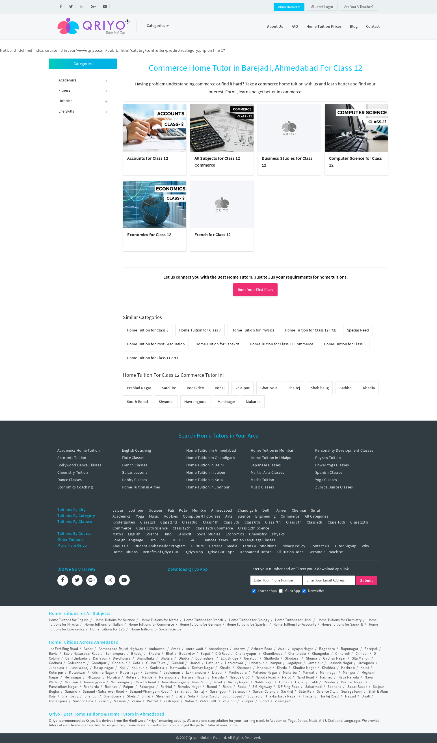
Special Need (358, 330)
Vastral (152, 701)
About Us (275, 26)
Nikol (218, 682)
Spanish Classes (328, 472)
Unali (366, 696)
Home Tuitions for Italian (104, 624)
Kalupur (137, 667)
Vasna (136, 701)
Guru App (289, 590)
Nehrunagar (120, 682)
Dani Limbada (76, 658)
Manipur (349, 672)
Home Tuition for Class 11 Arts (152, 357)
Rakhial (166, 686)
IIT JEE (178, 539)
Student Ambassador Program (159, 545)
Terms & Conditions (259, 545)
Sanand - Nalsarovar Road (103, 691)
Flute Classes (133, 457)
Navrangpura (195, 401)
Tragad (350, 696)
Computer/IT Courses (201, 516)
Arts (228, 516)
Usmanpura (58, 701)
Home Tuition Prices (323, 26)
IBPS (152, 539)
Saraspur (240, 691)
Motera (131, 677)
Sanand (71, 691)
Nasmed (326, 677)
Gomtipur (99, 662)
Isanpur (276, 662)
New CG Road (145, 682)
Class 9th (314, 522)
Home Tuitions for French (203, 619)
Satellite (169, 387)
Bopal (220, 387)
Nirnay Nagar (238, 682)
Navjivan (71, 682)
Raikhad (111, 686)
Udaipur (156, 510)
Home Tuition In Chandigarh (210, 457)
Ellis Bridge (229, 658)
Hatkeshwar (234, 662)
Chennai (299, 510)
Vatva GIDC (208, 701)
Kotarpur (56, 672)
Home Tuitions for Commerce (151, 624)
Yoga (140, 516)
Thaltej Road (329, 696)
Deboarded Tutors (255, 551)
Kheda (282, 667)
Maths (118, 534)
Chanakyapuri (246, 653)
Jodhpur (136, 510)
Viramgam (283, 701)
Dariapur (100, 658)
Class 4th (210, 522)
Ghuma (311, 658)
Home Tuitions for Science (114, 619)
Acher (88, 648)
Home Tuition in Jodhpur (208, 487)
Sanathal (181, 691)
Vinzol (264, 701)
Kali (123, 667)
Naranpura (167, 677)
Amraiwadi (194, 648)
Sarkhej (345, 387)
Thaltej (294, 387)
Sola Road (209, 696)
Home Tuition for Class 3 (147, 330)
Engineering (265, 516)
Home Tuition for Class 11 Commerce (281, 343)
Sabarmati (313, 686)
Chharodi (342, 653)
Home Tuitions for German (200, 624)
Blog (354, 26)
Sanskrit (184, 534)
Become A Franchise (325, 551)
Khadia (369, 387)
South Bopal (137, 401)
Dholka (184, 658)
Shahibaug (320, 387)
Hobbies (171, 516)
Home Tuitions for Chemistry (339, 619)
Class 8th (294, 522)
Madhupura (238, 672)
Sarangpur (218, 691)
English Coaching (136, 450)
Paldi (314, 682)
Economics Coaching (75, 487)
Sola (191, 696)
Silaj (179, 696)
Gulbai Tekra (156, 662)
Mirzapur (94, 677)
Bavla (53, 653)
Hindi (167, 534)
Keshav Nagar (203, 667)
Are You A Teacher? (359, 6)
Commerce (290, 516)
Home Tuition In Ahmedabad (211, 450)
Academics (122, 516)
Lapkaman (172, 672)
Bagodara (327, 648)
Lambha (151, 672)
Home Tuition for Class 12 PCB (310, 330)
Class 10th (336, 522)
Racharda (91, 686)
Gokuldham (77, 662)
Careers (215, 545)
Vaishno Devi (83, 701)
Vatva (189, 701)
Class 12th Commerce (214, 528)
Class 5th (231, 522)
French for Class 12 (212, 234)
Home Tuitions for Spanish (247, 624)
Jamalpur (315, 662)
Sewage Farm (351, 691)
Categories (158, 25)
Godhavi (55, 662)
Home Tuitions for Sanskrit (342, 624)
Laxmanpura (196, 672)
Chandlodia (297, 653)
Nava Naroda (348, 677)
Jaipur (118, 510)
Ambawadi (157, 648)
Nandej (147, 677)
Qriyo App (194, 551)
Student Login (322, 6)
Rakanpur (147, 686)
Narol (286, 677)
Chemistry (258, 534)
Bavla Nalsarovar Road (81, 653)
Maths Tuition (262, 479)
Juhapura (56, 667)
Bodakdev (195, 387)
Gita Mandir (361, 658)
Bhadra (154, 653)
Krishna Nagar (103, 672)
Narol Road (305, 677)
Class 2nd (168, 522)
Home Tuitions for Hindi (293, 619)
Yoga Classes (326, 479)
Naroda (218, 677)
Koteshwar (77, 672)
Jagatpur (294, 662)
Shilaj (146, 696)
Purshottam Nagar (63, 686)
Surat (315, 510)
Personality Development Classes (344, 450)
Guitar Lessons (134, 472)
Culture (197, 545)
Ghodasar (292, 658)
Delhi (266, 510)
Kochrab (348, 667)
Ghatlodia (268, 387)
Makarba (253, 401)
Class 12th (182, 528)
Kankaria (157, 667)
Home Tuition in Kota (204, 479)
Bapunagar (350, 648)
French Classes (134, 465)
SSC (164, 539)
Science (243, 516)
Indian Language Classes (254, 539)
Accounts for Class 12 (147, 158)
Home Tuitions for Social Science (156, 629)
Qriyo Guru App (221, 551)
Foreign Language (128, 539)
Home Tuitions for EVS (107, 629)
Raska (242, 686)
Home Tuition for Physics (253, 330)
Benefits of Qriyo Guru (162, 551)
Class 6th (252, 522)
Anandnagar (218, 648)
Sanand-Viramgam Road (149, 691)
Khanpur (264, 667)
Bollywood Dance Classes (79, 465)
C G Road (222, 653)
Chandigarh (247, 510)
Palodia (329, 682)
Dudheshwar (205, 658)
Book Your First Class (255, 289)
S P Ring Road (288, 686)
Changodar (321, 653)
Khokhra (329, 667)
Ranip (227, 686)
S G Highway (262, 686)
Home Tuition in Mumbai (272, 450)
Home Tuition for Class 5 (344, 343)
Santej (199, 691)
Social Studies (208, 534)
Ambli (175, 648)
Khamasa (244, 667)
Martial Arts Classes (267, 472)
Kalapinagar (104, 667)
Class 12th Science (253, 528)
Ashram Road (261, 648)
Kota (183, 510)
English (134, 534)
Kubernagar (129, 672)
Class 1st (147, 522)
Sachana (334, 686)
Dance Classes (69, 479)
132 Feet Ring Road (63, 648)
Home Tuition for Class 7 (200, 330)
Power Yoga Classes (332, 465)
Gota (136, 662)
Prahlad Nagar (139, 387)
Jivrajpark (366, 662)
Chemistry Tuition (72, 472)
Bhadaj (136, 653)
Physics (278, 534)
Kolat (364, 667)
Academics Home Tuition (78, 450)
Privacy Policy (293, 545)
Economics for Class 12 (149, 234)
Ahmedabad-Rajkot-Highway (121, 648)
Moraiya (113, 677)
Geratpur (251, 658)
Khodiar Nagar (304, 667)
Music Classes (262, 487)
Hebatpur (256, 662)
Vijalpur (248, 701)
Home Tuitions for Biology (249, 619)
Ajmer (281, 510)
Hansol (195, 662)
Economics (235, 534)
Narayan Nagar (194, 677)
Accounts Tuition (71, 457)
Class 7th (273, 522)
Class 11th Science (152, 528)
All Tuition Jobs (289, 551)
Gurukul (178, 662)
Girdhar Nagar (334, 658)
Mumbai (199, 510)
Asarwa (240, 648)
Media (232, 545)
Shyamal (166, 401)
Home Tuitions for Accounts (294, 624)
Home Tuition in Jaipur (206, 472)
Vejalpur (242, 387)
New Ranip (200, 682)
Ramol (212, 686)
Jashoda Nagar (340, 662)
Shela (131, 696)
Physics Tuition (328, 457)
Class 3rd (190, 522)
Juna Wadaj (79, 667)
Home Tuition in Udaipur (272, 457)
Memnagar (72, 677)
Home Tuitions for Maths (159, 619)
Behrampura (115, 653)
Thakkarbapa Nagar (281, 696)
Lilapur (217, 672)
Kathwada (178, 667)
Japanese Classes (266, 465)
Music (154, 516)
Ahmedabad (289, 7)
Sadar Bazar (357, 686)
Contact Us (319, 545)
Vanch (104, 701)
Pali (171, 510)
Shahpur (91, 696)
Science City (326, 691)
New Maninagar (174, 682)
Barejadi (371, 648)
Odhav (284, 682)
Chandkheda (273, 653)
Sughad (253, 696)
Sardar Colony (264, 691)
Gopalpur (119, 662)
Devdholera (122, 658)
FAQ (294, 26)
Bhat (169, 653)
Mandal (308, 672)
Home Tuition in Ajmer (141, 487)
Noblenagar (264, 682)
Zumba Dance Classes (334, 487)
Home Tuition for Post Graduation (156, 343)
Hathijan (212, 662)
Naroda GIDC (240, 677)
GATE (193, 539)
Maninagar (226, 401)
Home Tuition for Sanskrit (217, 343)
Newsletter (313, 590)
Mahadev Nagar (265, 672)
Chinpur (362, 653)
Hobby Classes (134, 479)
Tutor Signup (345, 545)
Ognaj (300, 682)
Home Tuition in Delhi (205, 465)
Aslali (282, 648)
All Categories (316, 516)
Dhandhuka (146, 658)
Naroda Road (266, 677)
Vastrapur (171, 701)
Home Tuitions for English (69, 619)
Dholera (167, 658)
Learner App (264, 590)
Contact (373, 26)
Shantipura (112, 696)
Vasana (120, 701)
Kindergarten (124, 522)
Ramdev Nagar (189, 686)
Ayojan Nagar (302, 648)
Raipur (128, 686)
